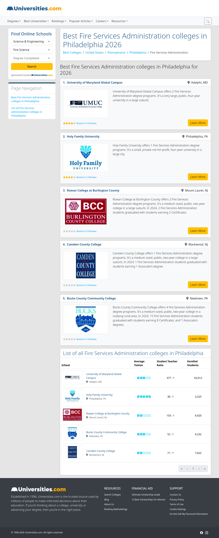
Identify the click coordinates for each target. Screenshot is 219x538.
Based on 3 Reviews (87, 177)
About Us (109, 504)
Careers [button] (101, 21)
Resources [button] (118, 21)
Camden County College (84, 244)
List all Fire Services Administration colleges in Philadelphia (26, 111)
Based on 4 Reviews (87, 123)
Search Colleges (112, 494)
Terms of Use (176, 504)
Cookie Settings (178, 509)
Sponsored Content (21, 75)
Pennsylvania (117, 53)
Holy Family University (83, 136)
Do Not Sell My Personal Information (189, 513)
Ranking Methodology (115, 509)
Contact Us (175, 494)
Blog (106, 499)
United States (94, 53)
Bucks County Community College (91, 298)
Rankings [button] (58, 21)
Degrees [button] (13, 21)
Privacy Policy (177, 499)
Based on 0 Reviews (87, 231)
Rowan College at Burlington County (93, 190)
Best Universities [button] (35, 21)
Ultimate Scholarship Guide (146, 494)
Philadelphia (137, 53)
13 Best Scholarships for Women (148, 499)
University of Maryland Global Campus (94, 82)
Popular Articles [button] (80, 21)
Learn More (198, 123)
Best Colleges (72, 53)
